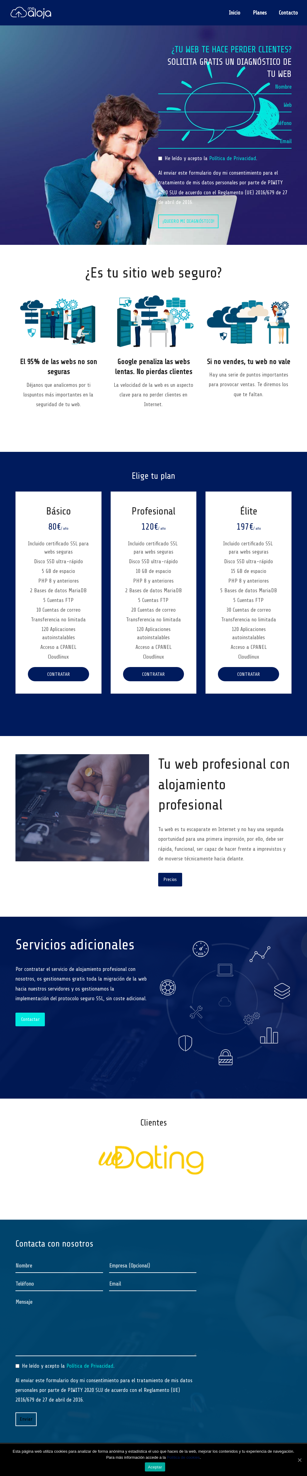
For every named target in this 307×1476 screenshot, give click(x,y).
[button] (22, 1137)
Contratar (58, 674)
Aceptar (155, 1467)
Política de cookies (183, 1457)
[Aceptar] (299, 1460)
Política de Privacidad (232, 158)
